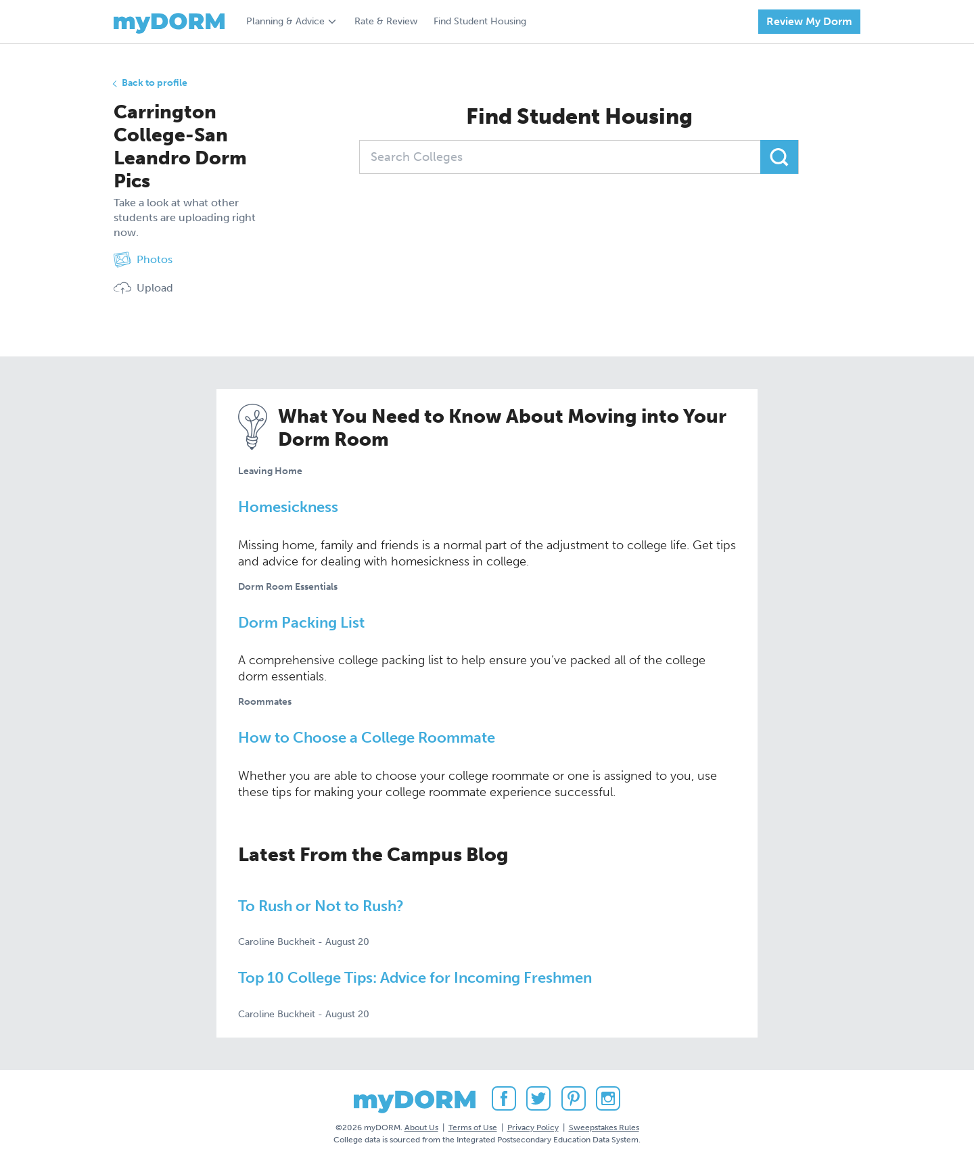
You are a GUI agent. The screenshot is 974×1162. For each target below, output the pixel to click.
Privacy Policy (533, 1127)
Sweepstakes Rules (604, 1127)
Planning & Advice (285, 21)
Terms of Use (472, 1127)
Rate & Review (385, 21)
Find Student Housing (480, 21)
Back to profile (154, 83)
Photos (143, 260)
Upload (143, 288)
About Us (421, 1127)
